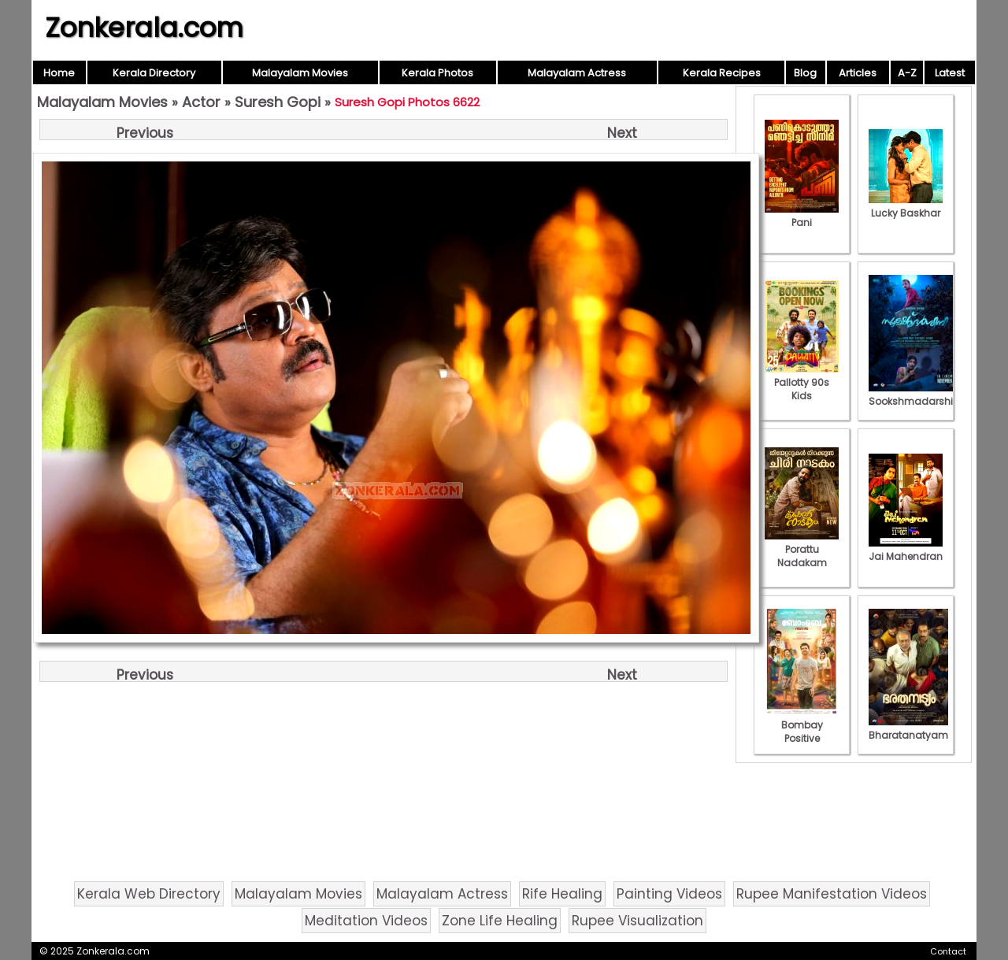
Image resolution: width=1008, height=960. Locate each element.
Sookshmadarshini (915, 394)
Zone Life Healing (500, 920)
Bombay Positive (802, 725)
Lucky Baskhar (906, 206)
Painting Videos (669, 893)
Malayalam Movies (300, 72)
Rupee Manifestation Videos (831, 893)
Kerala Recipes (722, 72)
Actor (201, 102)
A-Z (907, 72)
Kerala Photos (437, 72)
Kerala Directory (154, 72)
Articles (857, 72)
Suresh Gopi (278, 102)
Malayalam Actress (577, 72)
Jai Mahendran (906, 549)
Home (59, 72)
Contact (948, 951)
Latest (950, 72)
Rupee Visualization (637, 920)
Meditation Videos (366, 920)
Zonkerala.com (144, 27)
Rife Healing (562, 893)
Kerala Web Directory (148, 893)
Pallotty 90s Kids (802, 382)
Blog (805, 72)
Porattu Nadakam (802, 549)
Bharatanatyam (908, 728)
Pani (802, 215)
